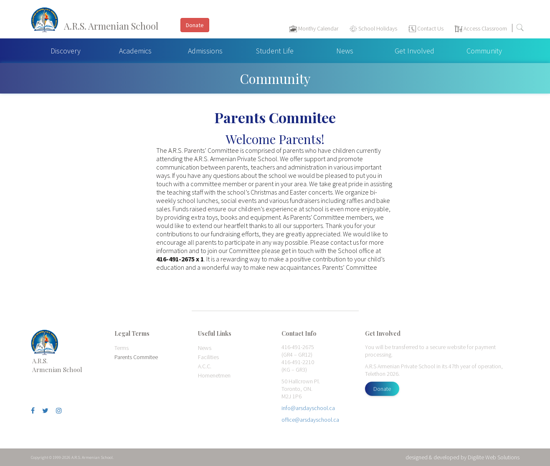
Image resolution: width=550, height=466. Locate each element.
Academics (135, 51)
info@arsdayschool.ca (308, 408)
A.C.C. (204, 366)
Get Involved (414, 51)
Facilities (208, 357)
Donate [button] (195, 25)
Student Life (275, 51)
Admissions (205, 51)
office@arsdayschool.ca (310, 419)
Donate (382, 389)
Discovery (66, 51)
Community (484, 51)
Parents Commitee (136, 357)
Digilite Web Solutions (494, 457)
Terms (121, 348)
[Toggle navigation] (539, 29)
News (344, 51)
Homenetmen (214, 375)
